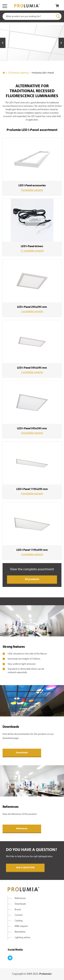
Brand (18, 909)
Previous (2, 43)
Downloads (22, 752)
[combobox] (32, 16)
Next (61, 43)
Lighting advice (22, 937)
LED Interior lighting (18, 73)
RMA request (21, 926)
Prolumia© (45, 974)
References (21, 828)
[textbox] (32, 16)
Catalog (19, 921)
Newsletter (20, 932)
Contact (19, 915)
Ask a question (25, 867)
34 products (32, 579)
